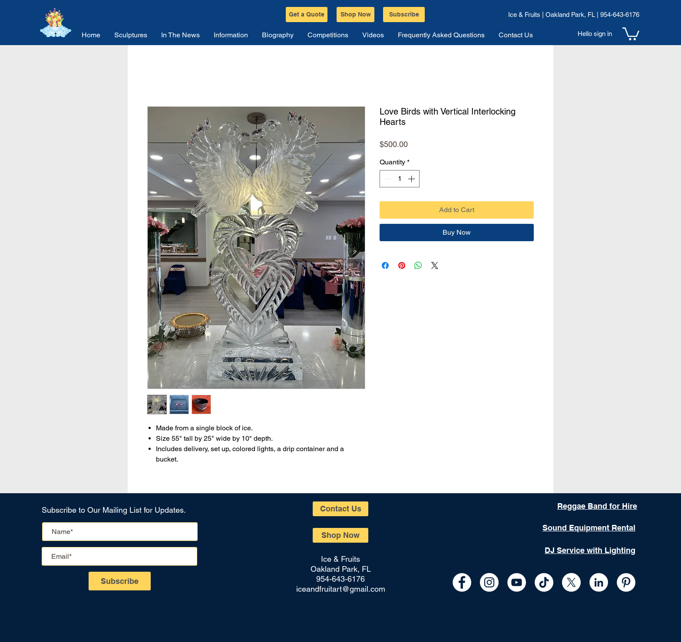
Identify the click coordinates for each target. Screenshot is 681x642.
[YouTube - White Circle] (516, 582)
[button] (630, 33)
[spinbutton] (399, 178)
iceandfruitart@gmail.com (340, 588)
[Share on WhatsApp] (418, 265)
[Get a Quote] (306, 14)
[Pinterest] (626, 582)
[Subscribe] (404, 14)
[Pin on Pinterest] (402, 265)
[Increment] (412, 178)
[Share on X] (435, 265)
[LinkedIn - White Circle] (598, 582)
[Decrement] (387, 178)
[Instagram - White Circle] (489, 582)
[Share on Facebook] (385, 265)
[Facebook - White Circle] (462, 582)
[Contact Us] (340, 508)
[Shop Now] (355, 14)
